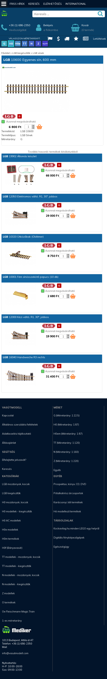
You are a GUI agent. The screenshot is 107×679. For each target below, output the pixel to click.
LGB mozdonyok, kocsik (16, 484)
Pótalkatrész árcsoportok (68, 493)
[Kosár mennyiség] (28, 127)
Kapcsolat (8, 415)
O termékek (9, 602)
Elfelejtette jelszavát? (14, 459)
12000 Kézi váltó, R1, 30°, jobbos (26, 317)
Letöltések (99, 38)
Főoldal (5, 53)
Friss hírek (17, 3)
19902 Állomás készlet (20, 156)
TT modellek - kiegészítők (16, 566)
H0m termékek (10, 538)
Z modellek (8, 593)
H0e (17, 43)
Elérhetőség (52, 3)
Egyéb (57, 470)
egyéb (45, 43)
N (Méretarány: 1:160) (66, 451)
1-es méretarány (12, 620)
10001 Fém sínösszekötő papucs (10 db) (30, 277)
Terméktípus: (9, 135)
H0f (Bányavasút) (12, 547)
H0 (11, 43)
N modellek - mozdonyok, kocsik (20, 575)
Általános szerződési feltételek (20, 424)
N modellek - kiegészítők (16, 584)
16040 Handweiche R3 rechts (24, 357)
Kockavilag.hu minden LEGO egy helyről (76, 528)
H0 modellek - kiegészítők (17, 511)
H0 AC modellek (11, 520)
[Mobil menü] (4, 4)
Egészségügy (61, 546)
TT (25, 43)
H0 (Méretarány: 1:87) (66, 424)
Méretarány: (9, 139)
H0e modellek (10, 529)
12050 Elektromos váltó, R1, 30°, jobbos (30, 196)
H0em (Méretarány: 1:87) (68, 433)
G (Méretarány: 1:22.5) (67, 415)
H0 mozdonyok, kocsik (15, 502)
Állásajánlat (9, 442)
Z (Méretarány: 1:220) (66, 460)
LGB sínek (38, 53)
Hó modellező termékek (67, 511)
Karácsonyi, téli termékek (68, 502)
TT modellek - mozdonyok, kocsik (21, 556)
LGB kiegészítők (21, 53)
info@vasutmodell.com (15, 653)
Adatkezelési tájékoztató (16, 433)
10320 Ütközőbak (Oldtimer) (23, 236)
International (76, 3)
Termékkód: (8, 131)
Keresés (34, 3)
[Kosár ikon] (39, 126)
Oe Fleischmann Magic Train (18, 611)
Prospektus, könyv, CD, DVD (70, 484)
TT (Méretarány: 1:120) (67, 442)
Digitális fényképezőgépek (69, 537)
